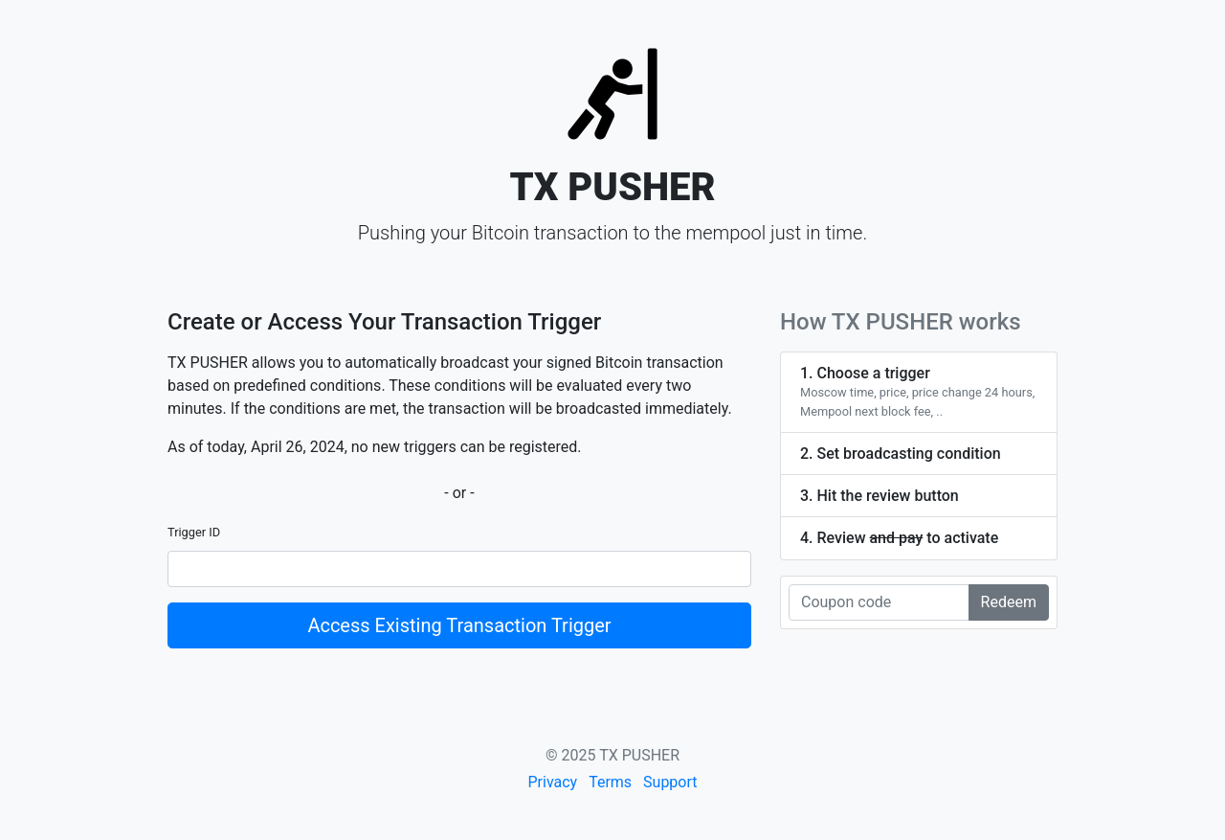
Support (670, 782)
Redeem (1008, 602)
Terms (610, 782)
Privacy (552, 782)
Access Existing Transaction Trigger (459, 625)
